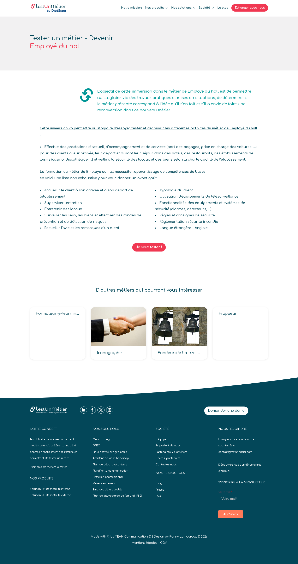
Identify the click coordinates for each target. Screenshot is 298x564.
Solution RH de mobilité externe (50, 495)
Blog (159, 483)
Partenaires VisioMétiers (171, 452)
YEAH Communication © (133, 536)
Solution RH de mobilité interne (50, 489)
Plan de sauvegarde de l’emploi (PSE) (117, 495)
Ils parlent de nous (168, 445)
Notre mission (131, 7)
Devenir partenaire (168, 458)
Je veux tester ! (149, 247)
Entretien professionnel (108, 477)
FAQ (158, 496)
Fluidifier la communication (110, 470)
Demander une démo (226, 411)
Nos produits (154, 7)
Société (204, 7)
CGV (163, 542)
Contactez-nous (166, 464)
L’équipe (161, 439)
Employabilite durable (107, 489)
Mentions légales (144, 542)
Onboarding (101, 439)
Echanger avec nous (250, 7)
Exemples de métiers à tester (48, 467)
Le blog (222, 7)
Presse (160, 489)
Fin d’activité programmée (110, 452)
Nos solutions (181, 7)
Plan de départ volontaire (110, 464)
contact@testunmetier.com (235, 452)
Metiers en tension (104, 483)
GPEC (96, 445)
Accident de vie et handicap (111, 458)
